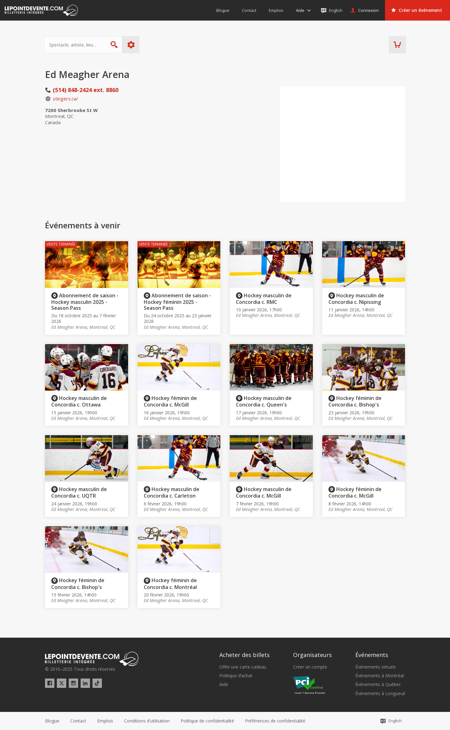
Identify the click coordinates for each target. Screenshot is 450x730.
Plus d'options (132, 44)
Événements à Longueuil (380, 693)
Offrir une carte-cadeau (242, 667)
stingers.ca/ (65, 98)
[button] (275, 721)
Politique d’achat (235, 676)
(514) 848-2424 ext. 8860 (85, 90)
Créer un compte (310, 667)
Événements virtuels (375, 667)
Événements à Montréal (379, 676)
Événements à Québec (378, 684)
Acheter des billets (244, 655)
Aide (223, 684)
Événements (371, 655)
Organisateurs (312, 655)
